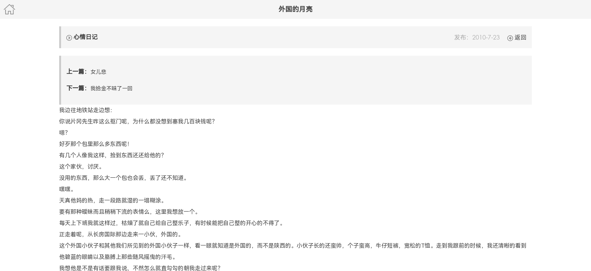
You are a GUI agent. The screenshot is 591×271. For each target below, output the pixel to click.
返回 (517, 37)
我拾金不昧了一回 (111, 88)
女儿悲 (98, 72)
